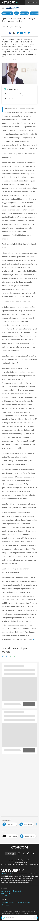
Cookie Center (34, 864)
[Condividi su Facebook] (10, 32)
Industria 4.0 (24, 13)
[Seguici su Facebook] (28, 854)
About (11, 860)
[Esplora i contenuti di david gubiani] (27, 823)
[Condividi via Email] (21, 32)
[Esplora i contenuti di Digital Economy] (28, 835)
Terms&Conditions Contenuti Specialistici (14, 864)
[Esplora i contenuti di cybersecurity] (10, 823)
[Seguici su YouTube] (32, 854)
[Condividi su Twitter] (14, 32)
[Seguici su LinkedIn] (19, 854)
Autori (17, 860)
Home (4, 27)
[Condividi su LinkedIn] (17, 32)
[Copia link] (25, 32)
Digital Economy (7, 13)
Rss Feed (28, 860)
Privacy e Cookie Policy (19, 862)
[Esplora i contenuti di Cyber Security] (10, 835)
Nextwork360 (6, 874)
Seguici (10, 853)
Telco (16, 13)
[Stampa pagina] (29, 32)
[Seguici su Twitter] (23, 854)
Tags (22, 860)
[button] (3, 8)
